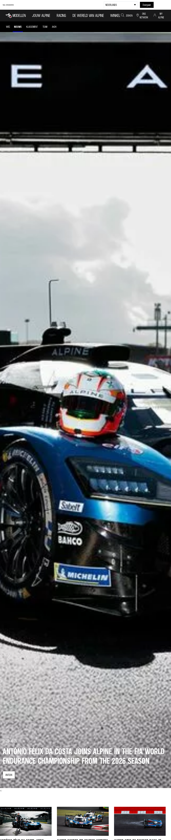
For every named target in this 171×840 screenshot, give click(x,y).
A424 (54, 26)
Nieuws (18, 26)
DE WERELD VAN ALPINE (88, 15)
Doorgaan (147, 5)
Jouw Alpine (41, 15)
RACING (61, 15)
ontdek (8, 775)
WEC (8, 26)
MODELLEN (19, 15)
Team (45, 26)
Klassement (32, 26)
